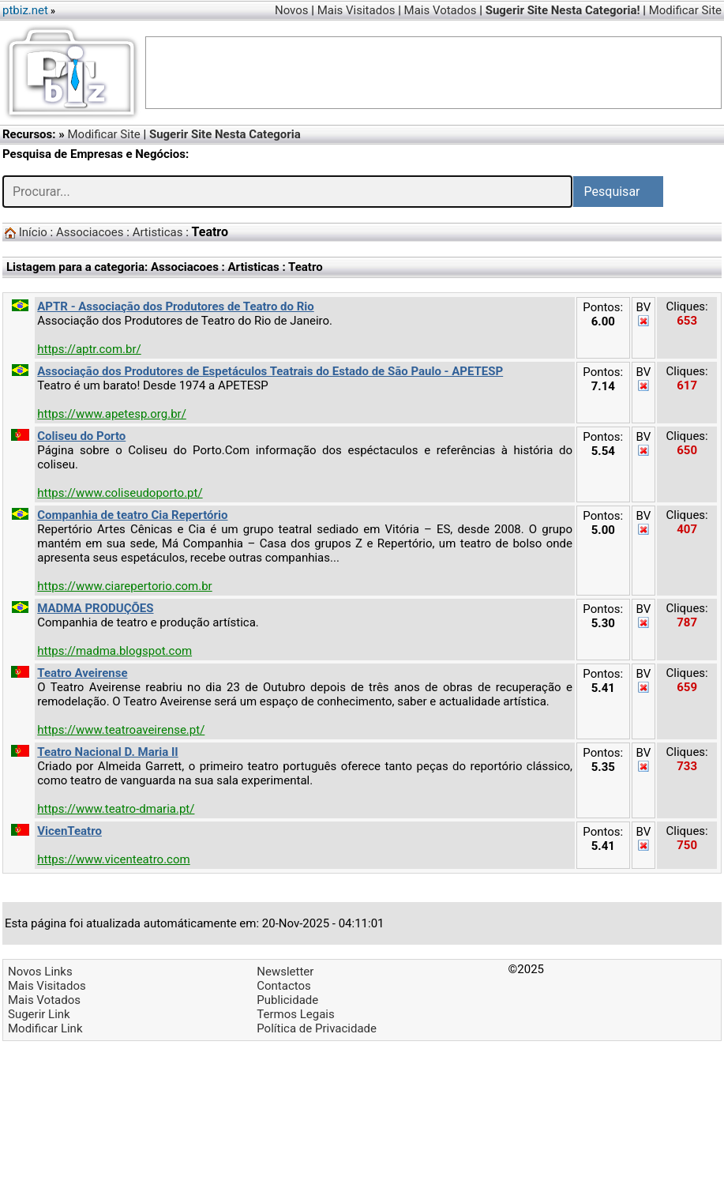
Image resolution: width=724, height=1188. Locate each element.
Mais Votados (440, 10)
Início (33, 232)
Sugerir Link (39, 1014)
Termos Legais (295, 1014)
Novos (292, 10)
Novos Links (40, 971)
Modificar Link (45, 1028)
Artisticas (158, 232)
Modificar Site (685, 10)
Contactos (284, 986)
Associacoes (90, 232)
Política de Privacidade (317, 1028)
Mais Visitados (356, 10)
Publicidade (287, 1000)
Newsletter (285, 971)
